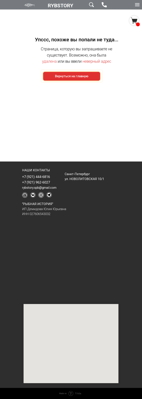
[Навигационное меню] (137, 4)
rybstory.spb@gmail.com (39, 188)
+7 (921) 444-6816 (36, 177)
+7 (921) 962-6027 (36, 182)
